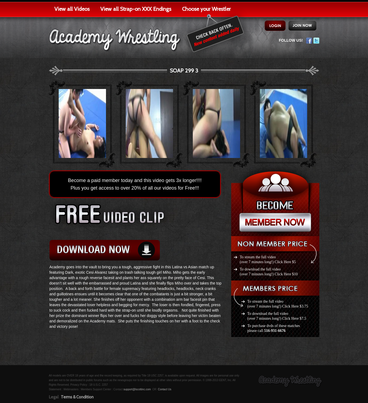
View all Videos (71, 9)
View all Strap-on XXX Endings (135, 9)
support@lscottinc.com (137, 389)
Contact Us (164, 389)
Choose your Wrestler (206, 9)
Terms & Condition (77, 397)
